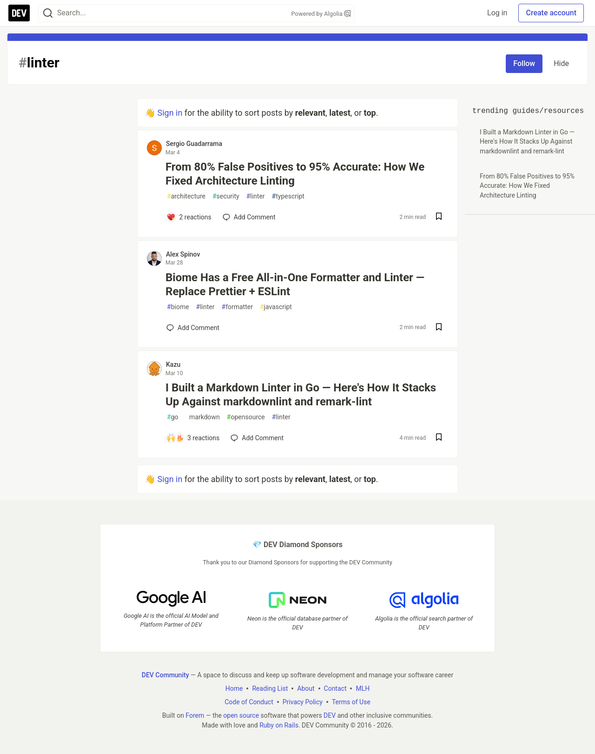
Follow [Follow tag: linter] (524, 63)
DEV (330, 715)
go (172, 417)
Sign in (169, 113)
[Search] (48, 13)
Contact (335, 688)
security (225, 196)
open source (241, 715)
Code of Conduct (249, 701)
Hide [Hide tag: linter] (561, 63)
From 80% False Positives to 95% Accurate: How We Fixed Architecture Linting (294, 173)
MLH (363, 688)
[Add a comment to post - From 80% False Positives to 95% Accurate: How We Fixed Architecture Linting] (189, 217)
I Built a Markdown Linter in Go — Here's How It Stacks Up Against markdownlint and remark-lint (300, 394)
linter (255, 196)
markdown (202, 417)
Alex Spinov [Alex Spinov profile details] (183, 254)
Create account (551, 12)
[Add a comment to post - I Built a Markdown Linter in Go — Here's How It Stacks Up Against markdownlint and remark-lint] (193, 438)
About (305, 688)
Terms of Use (351, 701)
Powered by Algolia (320, 13)
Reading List (270, 688)
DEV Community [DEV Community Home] (165, 674)
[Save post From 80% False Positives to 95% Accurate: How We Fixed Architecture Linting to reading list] (439, 217)
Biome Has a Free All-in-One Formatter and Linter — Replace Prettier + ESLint (294, 284)
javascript (276, 307)
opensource (246, 417)
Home (234, 688)
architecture (186, 196)
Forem (194, 715)
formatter (237, 307)
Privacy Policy (303, 701)
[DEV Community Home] (19, 13)
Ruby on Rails (278, 724)
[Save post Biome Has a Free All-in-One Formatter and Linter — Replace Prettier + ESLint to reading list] (439, 327)
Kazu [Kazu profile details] (173, 364)
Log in (497, 12)
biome (178, 307)
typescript (288, 196)
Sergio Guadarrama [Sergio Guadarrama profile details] (194, 143)
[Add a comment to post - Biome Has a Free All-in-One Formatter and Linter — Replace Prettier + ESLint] (193, 327)
